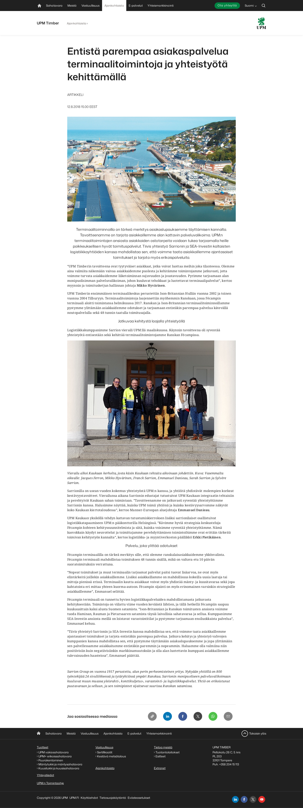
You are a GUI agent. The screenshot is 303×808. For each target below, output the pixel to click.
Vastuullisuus (89, 733)
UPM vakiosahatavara (53, 752)
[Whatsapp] (213, 716)
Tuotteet (42, 747)
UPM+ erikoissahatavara (55, 756)
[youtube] (261, 799)
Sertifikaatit (104, 752)
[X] (197, 716)
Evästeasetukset (139, 798)
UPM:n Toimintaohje (50, 783)
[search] (263, 5)
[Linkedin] (167, 716)
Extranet (160, 768)
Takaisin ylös (257, 733)
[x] (253, 799)
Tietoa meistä (163, 747)
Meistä (71, 733)
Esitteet (161, 756)
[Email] (228, 716)
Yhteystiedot (45, 775)
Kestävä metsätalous (111, 756)
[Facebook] (182, 716)
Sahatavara (53, 733)
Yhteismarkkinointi (159, 733)
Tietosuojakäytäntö (112, 798)
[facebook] (244, 799)
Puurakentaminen (50, 760)
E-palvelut (134, 733)
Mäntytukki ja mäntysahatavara (60, 764)
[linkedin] (235, 799)
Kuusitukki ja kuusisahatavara (58, 768)
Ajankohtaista (76, 23)
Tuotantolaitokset (168, 752)
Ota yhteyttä (227, 5)
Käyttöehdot (89, 798)
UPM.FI (74, 798)
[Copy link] (152, 716)
